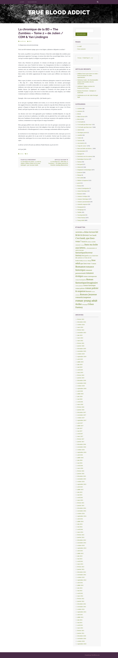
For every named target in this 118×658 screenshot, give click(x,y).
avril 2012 (80, 593)
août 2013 (80, 550)
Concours (80, 140)
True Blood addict (59, 12)
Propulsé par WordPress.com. (92, 655)
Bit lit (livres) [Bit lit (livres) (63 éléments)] (83, 235)
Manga (79, 175)
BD (27, 153)
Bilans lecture (81, 116)
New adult (80, 177)
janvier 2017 (80, 441)
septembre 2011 (81, 612)
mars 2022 (80, 340)
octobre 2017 (81, 417)
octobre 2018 (81, 386)
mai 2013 (79, 559)
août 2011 (80, 614)
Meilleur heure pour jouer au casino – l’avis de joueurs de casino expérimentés (87, 75)
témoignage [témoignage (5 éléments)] (85, 304)
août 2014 (80, 519)
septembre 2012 (81, 580)
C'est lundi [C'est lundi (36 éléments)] (92, 235)
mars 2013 (80, 564)
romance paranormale (83, 201)
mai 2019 (79, 367)
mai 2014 (79, 527)
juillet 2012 (80, 585)
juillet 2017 (80, 425)
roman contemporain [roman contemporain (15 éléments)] (90, 276)
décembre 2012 (81, 572)
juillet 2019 (80, 362)
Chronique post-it (82, 132)
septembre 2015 (81, 484)
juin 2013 (79, 556)
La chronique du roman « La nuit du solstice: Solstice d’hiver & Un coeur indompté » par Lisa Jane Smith (31, 162)
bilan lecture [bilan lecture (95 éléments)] (89, 232)
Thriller (79, 212)
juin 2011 (79, 620)
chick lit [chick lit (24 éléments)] (84, 242)
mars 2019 (80, 372)
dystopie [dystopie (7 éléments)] (81, 250)
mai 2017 (79, 431)
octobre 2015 (81, 481)
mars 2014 (80, 532)
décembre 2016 (81, 444)
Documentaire (81, 151)
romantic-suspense (82, 204)
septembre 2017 (81, 420)
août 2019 (80, 359)
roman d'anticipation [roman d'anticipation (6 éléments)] (80, 279)
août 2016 (80, 455)
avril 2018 (80, 402)
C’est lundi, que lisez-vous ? (84, 127)
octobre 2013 (81, 545)
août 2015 (80, 487)
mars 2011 (80, 628)
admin (30, 41)
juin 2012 (79, 588)
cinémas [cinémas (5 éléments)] (89, 241)
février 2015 (80, 503)
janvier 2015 (80, 505)
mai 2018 (79, 399)
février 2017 (80, 439)
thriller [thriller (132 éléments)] (78, 304)
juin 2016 (79, 460)
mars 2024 (80, 327)
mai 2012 (79, 590)
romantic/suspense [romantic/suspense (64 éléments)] (83, 297)
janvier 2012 (80, 601)
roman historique (82, 191)
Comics (21, 153)
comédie (79, 135)
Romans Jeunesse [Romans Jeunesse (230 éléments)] (88, 294)
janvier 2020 (80, 346)
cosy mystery (81, 143)
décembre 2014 (81, 508)
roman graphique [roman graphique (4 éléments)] (79, 285)
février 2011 (80, 630)
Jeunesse (79, 172)
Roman (79, 186)
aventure (79, 111)
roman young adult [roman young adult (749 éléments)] (86, 300)
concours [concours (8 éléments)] (77, 245)
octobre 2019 (81, 354)
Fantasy (79, 162)
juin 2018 (79, 396)
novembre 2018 (81, 383)
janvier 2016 (80, 473)
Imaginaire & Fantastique (84, 170)
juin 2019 (79, 364)
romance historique (82, 199)
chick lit (79, 130)
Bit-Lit (79, 119)
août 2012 (80, 582)
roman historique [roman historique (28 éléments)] (89, 285)
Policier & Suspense (82, 180)
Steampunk (80, 207)
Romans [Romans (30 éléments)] (88, 291)
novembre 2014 (81, 511)
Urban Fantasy (81, 217)
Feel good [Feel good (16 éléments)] (85, 256)
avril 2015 (80, 497)
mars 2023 (80, 338)
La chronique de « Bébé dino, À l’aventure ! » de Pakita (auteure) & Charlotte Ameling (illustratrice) (57, 162)
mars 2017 (80, 436)
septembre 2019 (81, 356)
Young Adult (80, 220)
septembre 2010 (81, 644)
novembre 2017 (81, 415)
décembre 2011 (81, 604)
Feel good (80, 164)
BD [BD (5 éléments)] (83, 232)
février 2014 (80, 535)
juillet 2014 (80, 521)
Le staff (22, 2)
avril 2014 (80, 529)
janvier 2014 (80, 537)
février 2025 (80, 319)
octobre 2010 (81, 641)
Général (79, 167)
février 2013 (80, 566)
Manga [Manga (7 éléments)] (89, 260)
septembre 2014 (81, 516)
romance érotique (82, 196)
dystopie (79, 154)
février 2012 (80, 598)
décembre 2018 (81, 380)
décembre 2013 (81, 540)
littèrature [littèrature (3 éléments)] (85, 260)
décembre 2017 (81, 412)
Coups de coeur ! (82, 146)
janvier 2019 (80, 378)
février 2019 (80, 375)
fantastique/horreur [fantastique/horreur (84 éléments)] (84, 252)
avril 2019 (80, 370)
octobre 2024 (81, 324)
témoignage (80, 209)
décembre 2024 (81, 322)
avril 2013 (80, 561)
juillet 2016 (80, 457)
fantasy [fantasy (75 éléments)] (78, 255)
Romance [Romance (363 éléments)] (80, 266)
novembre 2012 (81, 574)
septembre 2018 (81, 388)
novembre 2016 (81, 447)
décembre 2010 (81, 636)
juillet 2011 (80, 617)
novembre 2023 (81, 332)
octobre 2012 (81, 577)
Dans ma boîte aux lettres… (84, 148)
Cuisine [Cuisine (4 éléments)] (82, 245)
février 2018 (80, 407)
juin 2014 (79, 524)
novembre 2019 (81, 351)
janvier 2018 (80, 410)
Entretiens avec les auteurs (84, 156)
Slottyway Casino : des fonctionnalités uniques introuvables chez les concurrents (87, 81)
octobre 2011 (81, 609)
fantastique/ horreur (83, 159)
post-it (79, 183)
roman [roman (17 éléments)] (94, 263)
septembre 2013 (81, 548)
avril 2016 (80, 465)
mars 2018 (80, 404)
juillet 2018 (80, 394)
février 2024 (80, 330)
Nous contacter (32, 2)
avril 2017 (80, 433)
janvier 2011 (80, 633)
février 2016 (80, 471)
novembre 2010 (81, 638)
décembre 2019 (81, 348)
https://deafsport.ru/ (85, 58)
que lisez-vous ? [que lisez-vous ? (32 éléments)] (86, 263)
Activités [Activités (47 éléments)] (78, 232)
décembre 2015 (81, 476)
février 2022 (80, 343)
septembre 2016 (81, 452)
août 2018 (80, 391)
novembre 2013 (81, 543)
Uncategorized (81, 215)
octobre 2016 (81, 449)
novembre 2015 (81, 479)
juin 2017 (79, 428)
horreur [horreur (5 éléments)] (90, 255)
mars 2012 (80, 596)
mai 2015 (79, 495)
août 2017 (80, 423)
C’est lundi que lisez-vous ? (84, 124)
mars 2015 (80, 500)
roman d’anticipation (83, 188)
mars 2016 (80, 468)
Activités (79, 108)
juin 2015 (79, 492)
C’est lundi (80, 122)
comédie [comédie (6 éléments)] (93, 241)
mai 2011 (79, 622)
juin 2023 (79, 335)
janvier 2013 (80, 569)
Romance (79, 194)
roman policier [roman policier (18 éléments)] (80, 288)
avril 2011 (80, 625)
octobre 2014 (81, 513)
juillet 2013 (80, 553)
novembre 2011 (81, 606)
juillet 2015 (80, 489)
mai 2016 (79, 463)
